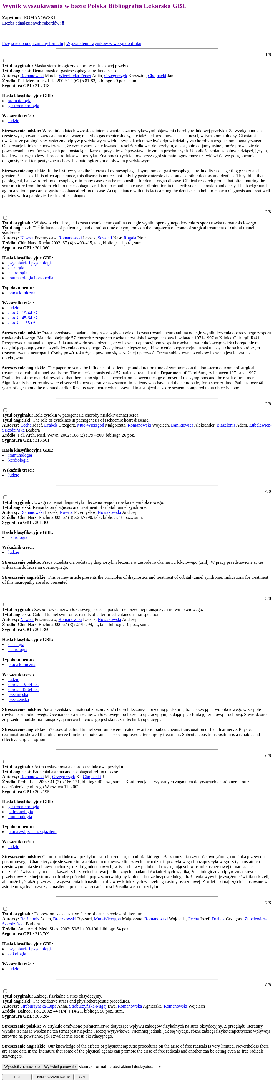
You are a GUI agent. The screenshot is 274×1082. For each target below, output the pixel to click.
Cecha (25, 425)
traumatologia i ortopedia (30, 277)
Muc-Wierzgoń (90, 425)
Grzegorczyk (115, 75)
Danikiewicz (182, 425)
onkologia (17, 953)
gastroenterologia (23, 105)
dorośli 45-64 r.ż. (23, 317)
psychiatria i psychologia (30, 263)
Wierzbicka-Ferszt (75, 75)
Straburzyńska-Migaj (88, 1006)
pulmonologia (20, 811)
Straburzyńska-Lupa (38, 1006)
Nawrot (27, 238)
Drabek (50, 425)
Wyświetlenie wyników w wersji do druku (103, 43)
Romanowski (32, 75)
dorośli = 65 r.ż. (22, 322)
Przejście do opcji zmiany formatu (32, 43)
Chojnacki (157, 75)
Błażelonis (226, 425)
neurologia (17, 272)
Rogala (130, 238)
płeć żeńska (18, 699)
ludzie (13, 120)
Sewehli (105, 238)
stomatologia (19, 100)
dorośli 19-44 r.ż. (23, 312)
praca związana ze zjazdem (32, 831)
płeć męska (18, 694)
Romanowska (130, 1006)
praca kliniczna (21, 292)
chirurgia (16, 268)
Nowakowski (109, 512)
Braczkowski (64, 918)
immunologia (20, 455)
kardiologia (18, 460)
